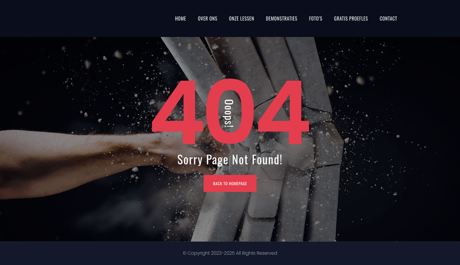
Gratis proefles (351, 18)
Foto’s (315, 18)
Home (180, 18)
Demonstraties (281, 18)
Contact (388, 18)
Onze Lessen (241, 18)
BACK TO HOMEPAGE (230, 183)
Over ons (207, 18)
